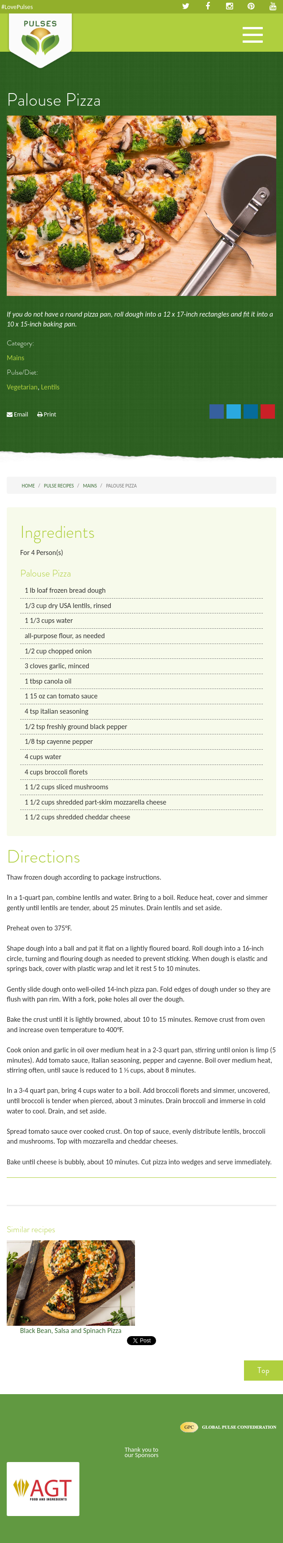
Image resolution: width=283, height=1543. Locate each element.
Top (263, 1370)
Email (21, 414)
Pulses (40, 41)
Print (50, 414)
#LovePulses (17, 7)
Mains (15, 357)
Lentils (50, 387)
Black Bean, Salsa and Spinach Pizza (71, 1330)
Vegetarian (22, 387)
